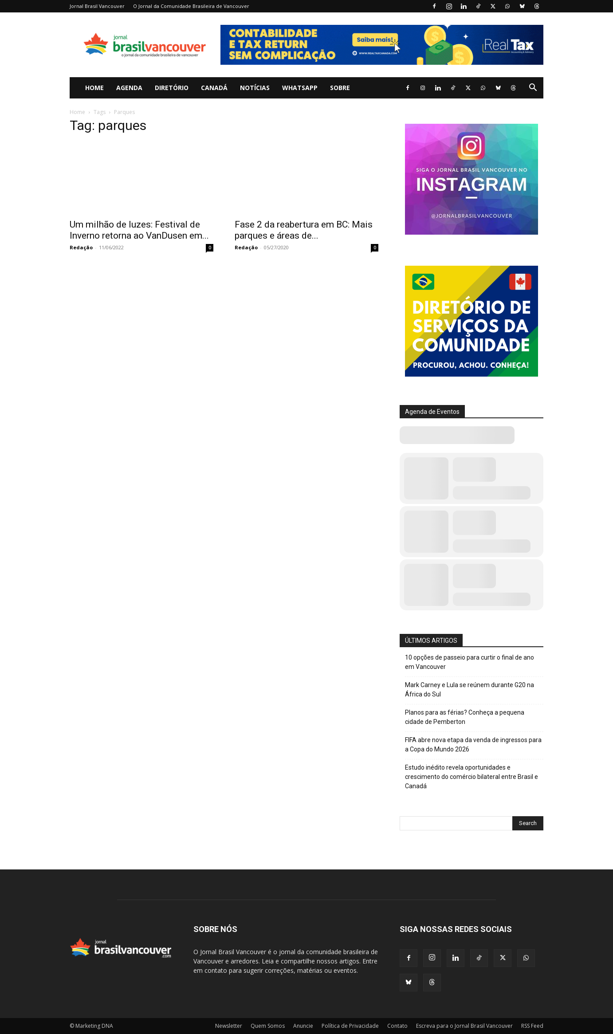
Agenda (129, 87)
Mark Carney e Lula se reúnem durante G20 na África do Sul (469, 689)
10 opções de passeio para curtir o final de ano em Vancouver (469, 662)
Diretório (172, 87)
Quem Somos (268, 1026)
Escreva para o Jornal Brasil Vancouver (464, 1026)
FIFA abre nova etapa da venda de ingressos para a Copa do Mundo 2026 (473, 744)
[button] (532, 88)
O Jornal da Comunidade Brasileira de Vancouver (191, 6)
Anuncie (303, 1026)
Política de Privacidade (350, 1026)
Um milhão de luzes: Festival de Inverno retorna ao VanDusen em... (139, 230)
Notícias (255, 87)
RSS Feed (532, 1026)
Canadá (214, 87)
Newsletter (228, 1026)
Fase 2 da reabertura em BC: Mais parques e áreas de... (304, 230)
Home (94, 87)
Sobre (340, 87)
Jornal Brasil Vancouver (97, 6)
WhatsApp (300, 87)
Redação (81, 247)
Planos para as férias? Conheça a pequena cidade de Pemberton (464, 717)
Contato (397, 1026)
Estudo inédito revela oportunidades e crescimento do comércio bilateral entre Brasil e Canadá (471, 777)
